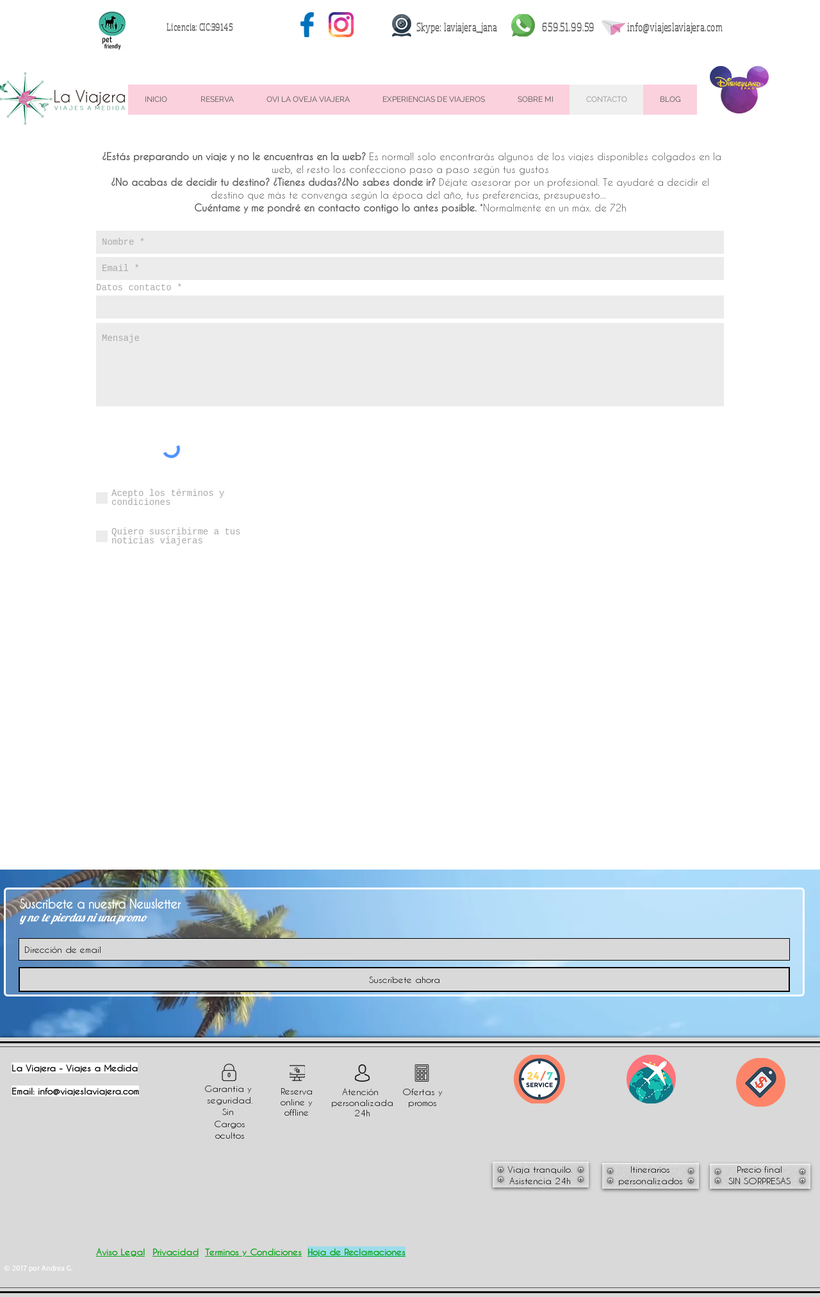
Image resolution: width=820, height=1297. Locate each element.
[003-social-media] (307, 24)
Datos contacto (134, 287)
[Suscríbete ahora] (404, 979)
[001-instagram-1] (341, 24)
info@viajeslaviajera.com (674, 27)
